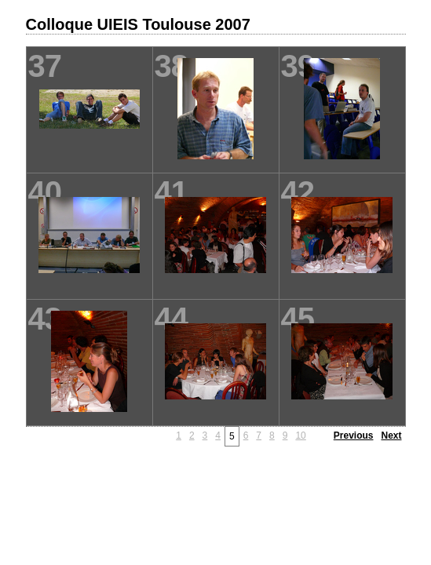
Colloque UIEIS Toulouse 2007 (138, 24)
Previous (354, 435)
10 (300, 435)
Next (391, 435)
